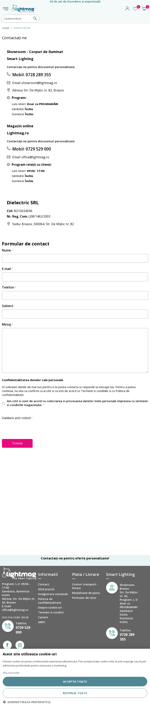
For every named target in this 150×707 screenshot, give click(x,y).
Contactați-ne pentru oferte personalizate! (75, 558)
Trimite (17, 443)
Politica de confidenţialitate (49, 600)
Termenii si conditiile (94, 391)
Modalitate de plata (86, 593)
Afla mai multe (11, 672)
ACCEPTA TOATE (75, 681)
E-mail (6, 269)
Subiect (7, 306)
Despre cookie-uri (50, 607)
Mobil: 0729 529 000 (31, 149)
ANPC (41, 622)
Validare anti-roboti (16, 418)
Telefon (8, 287)
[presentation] (31, 429)
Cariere (43, 617)
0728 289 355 (127, 637)
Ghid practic (46, 589)
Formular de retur (84, 598)
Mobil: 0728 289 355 (31, 74)
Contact (43, 584)
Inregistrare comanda (53, 594)
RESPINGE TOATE (75, 693)
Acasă (5, 28)
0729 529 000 (23, 629)
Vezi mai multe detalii (15, 617)
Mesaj (6, 324)
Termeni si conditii (51, 612)
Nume (6, 250)
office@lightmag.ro (35, 157)
